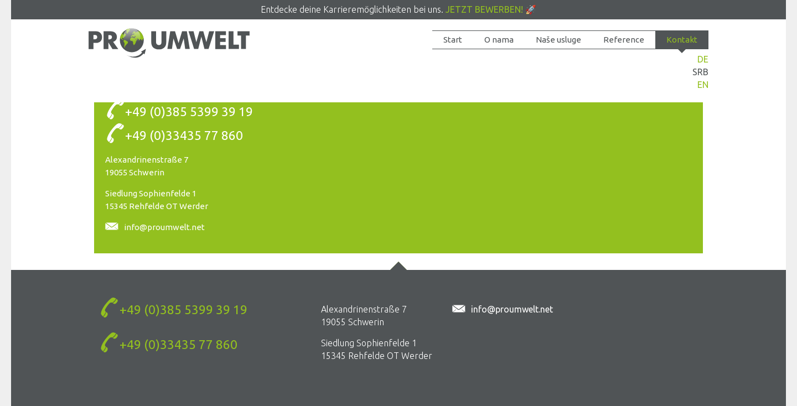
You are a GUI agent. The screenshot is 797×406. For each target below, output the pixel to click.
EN (702, 85)
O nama (499, 39)
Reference (623, 39)
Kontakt (681, 39)
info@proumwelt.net (164, 227)
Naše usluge (558, 39)
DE (702, 59)
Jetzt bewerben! (484, 9)
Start (452, 39)
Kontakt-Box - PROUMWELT (169, 43)
